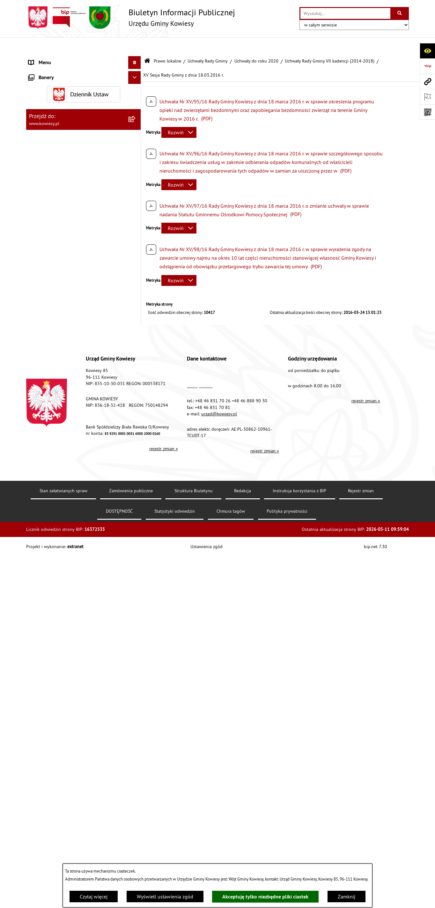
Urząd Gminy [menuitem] (42, 59)
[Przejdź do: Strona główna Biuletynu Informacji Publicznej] (147, 44)
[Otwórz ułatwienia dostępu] (427, 50)
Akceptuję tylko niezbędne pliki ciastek (265, 896)
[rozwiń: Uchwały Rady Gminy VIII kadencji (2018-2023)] (136, 168)
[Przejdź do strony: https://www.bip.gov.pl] (427, 66)
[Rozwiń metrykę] (178, 115)
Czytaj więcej (93, 896)
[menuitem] (83, 101)
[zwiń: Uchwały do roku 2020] (136, 151)
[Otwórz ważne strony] (427, 96)
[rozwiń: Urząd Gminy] (136, 59)
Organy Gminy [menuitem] (44, 71)
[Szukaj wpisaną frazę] (400, 13)
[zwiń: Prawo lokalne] (136, 84)
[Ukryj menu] (134, 46)
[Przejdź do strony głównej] (130, 17)
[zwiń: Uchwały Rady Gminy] (136, 118)
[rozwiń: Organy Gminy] (136, 71)
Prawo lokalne (167, 44)
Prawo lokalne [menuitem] (44, 84)
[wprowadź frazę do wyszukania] (345, 13)
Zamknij (346, 896)
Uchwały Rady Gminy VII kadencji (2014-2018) (329, 44)
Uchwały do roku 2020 (256, 44)
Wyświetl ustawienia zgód (165, 896)
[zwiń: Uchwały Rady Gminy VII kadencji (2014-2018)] (136, 193)
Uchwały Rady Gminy (208, 44)
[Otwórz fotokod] (427, 112)
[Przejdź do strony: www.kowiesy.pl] (427, 81)
